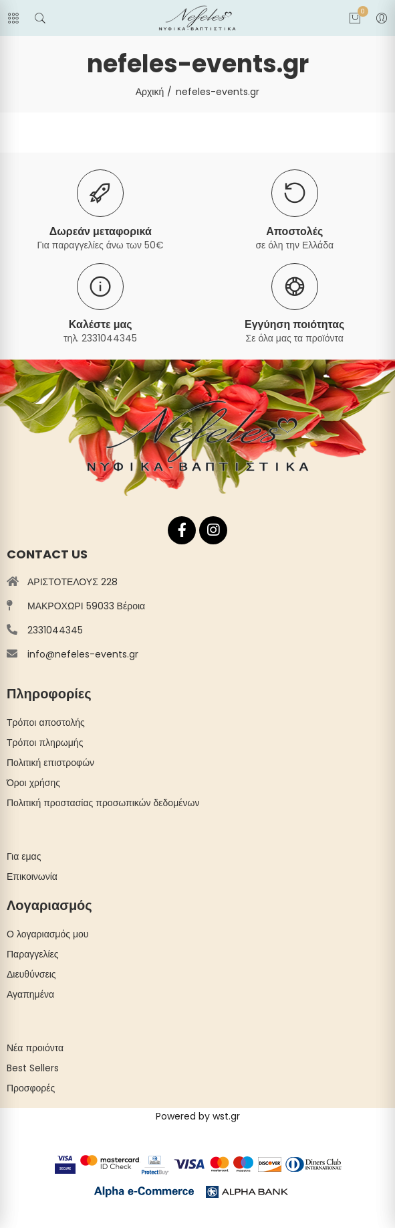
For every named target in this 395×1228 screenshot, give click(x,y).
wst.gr (226, 1116)
